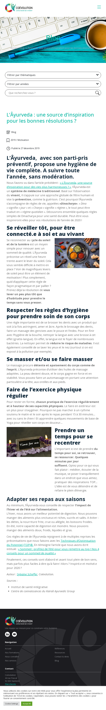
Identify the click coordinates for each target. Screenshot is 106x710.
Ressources (60, 652)
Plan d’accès (10, 684)
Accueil (8, 648)
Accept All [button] (27, 703)
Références (60, 648)
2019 (13, 140)
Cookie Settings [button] (11, 703)
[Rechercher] (97, 92)
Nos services (10, 660)
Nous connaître (12, 656)
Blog (57, 660)
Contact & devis (62, 656)
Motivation (23, 140)
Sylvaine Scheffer (27, 574)
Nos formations (12, 652)
